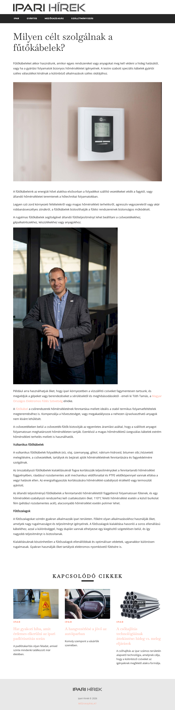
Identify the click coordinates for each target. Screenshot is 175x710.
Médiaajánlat (87, 703)
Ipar (17, 622)
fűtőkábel (22, 409)
